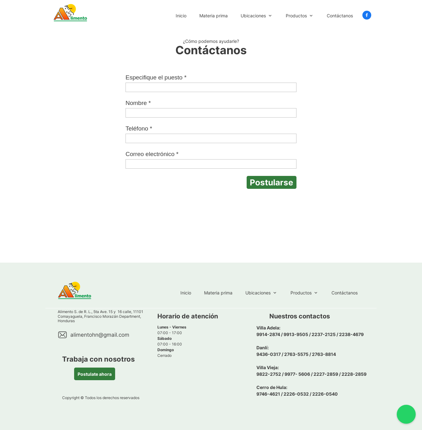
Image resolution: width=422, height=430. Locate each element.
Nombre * (138, 103)
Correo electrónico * (152, 154)
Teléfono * (139, 128)
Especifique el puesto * (156, 77)
